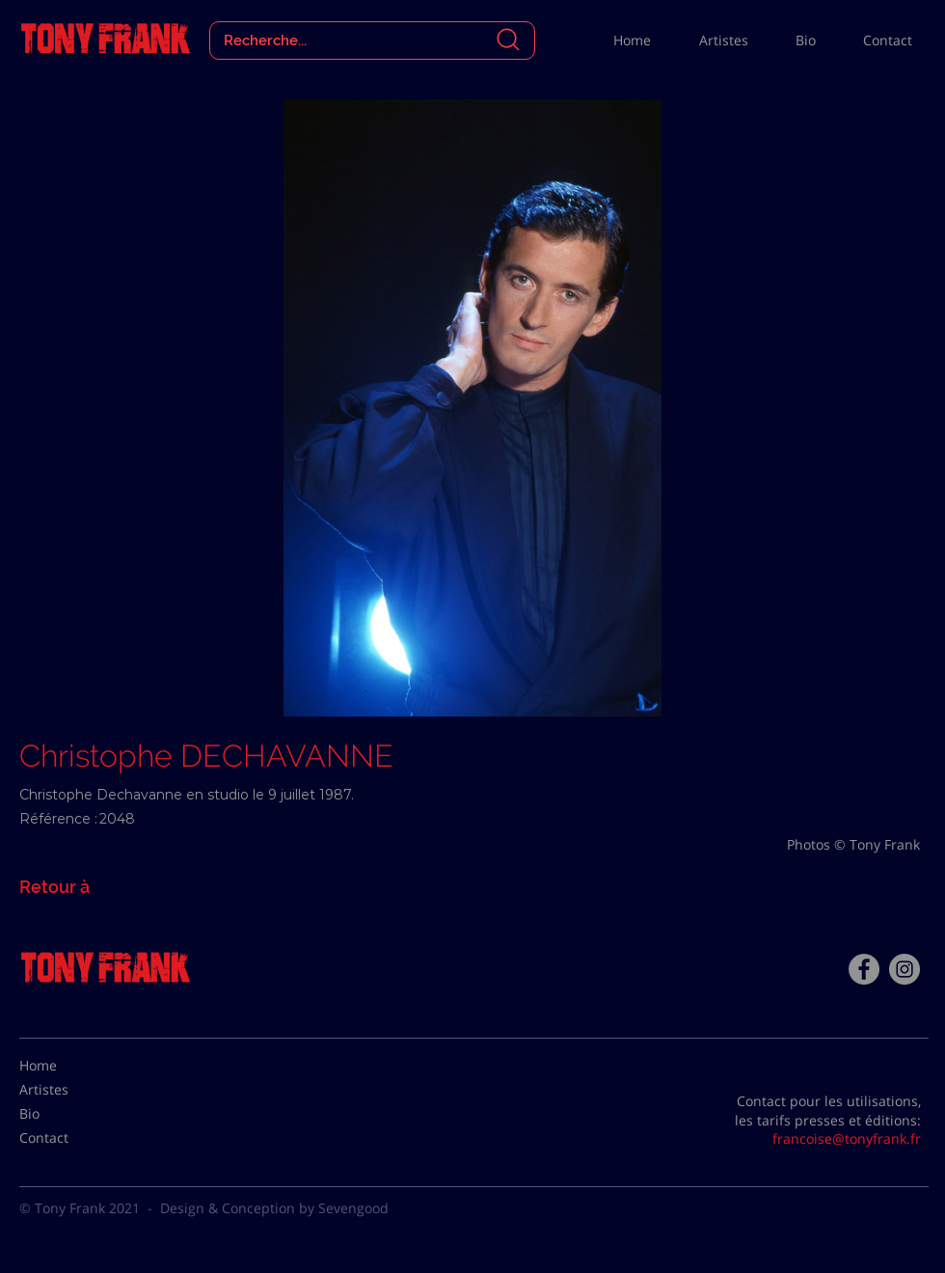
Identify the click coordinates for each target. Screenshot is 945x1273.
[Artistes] (67, 1089)
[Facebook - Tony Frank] (864, 969)
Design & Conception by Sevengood (274, 1208)
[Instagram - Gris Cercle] (904, 969)
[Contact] (67, 1138)
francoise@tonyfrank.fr (846, 1138)
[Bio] (67, 1113)
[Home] (67, 1065)
